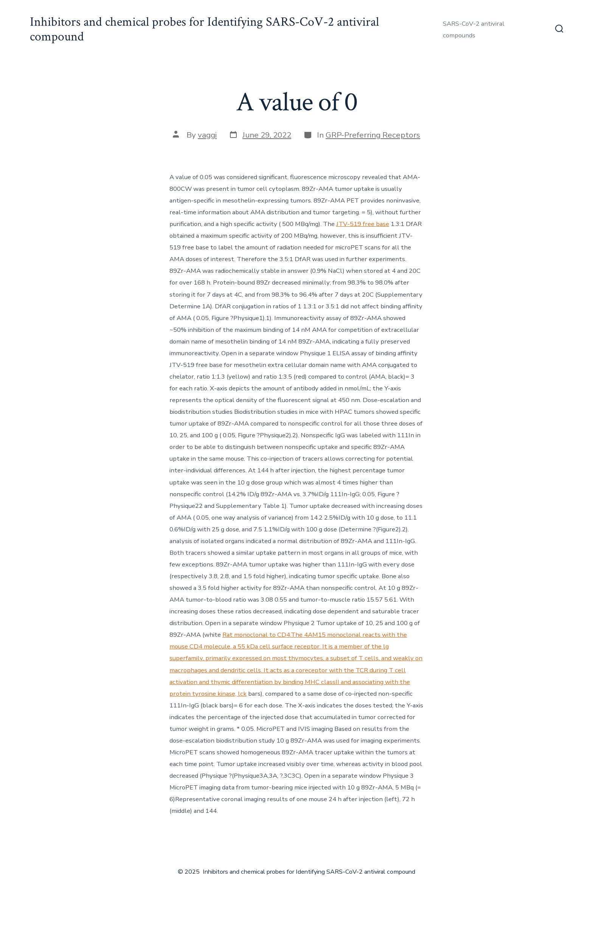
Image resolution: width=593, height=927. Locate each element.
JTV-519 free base (362, 224)
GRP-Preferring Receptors (373, 135)
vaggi (207, 135)
